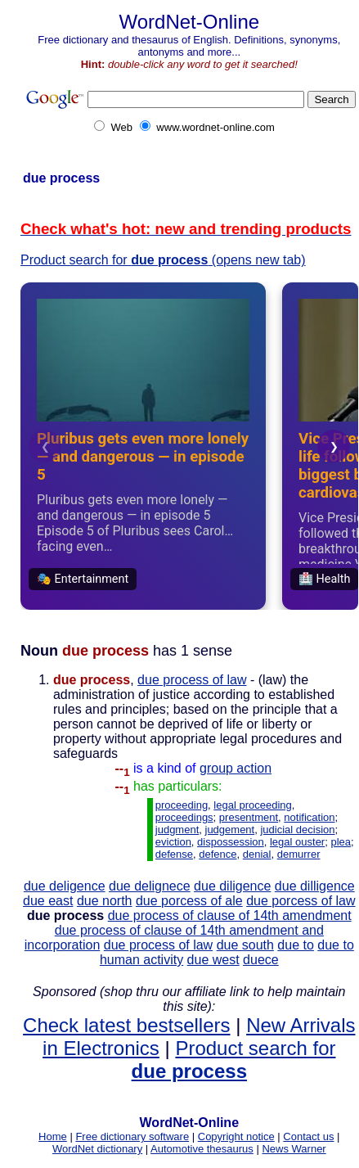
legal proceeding (252, 805)
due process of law (191, 680)
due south (245, 945)
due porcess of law (300, 901)
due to (295, 945)
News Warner (293, 1149)
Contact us (308, 1136)
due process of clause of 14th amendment (230, 915)
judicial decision (297, 829)
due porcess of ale (189, 901)
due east (48, 901)
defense (174, 854)
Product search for (234, 1059)
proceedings (184, 817)
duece (261, 960)
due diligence (232, 886)
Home (52, 1136)
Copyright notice (236, 1136)
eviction (173, 842)
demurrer (299, 854)
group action (235, 768)
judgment (177, 829)
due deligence (64, 886)
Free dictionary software (132, 1136)
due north (104, 901)
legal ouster (297, 842)
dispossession (230, 842)
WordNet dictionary (97, 1149)
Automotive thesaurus (202, 1149)
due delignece (150, 886)
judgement (230, 829)
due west (213, 960)
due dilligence (315, 886)
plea (340, 842)
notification (309, 817)
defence (217, 854)
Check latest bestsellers (126, 1025)
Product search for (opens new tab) (163, 260)
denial (257, 854)
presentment (248, 817)
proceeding (181, 805)
